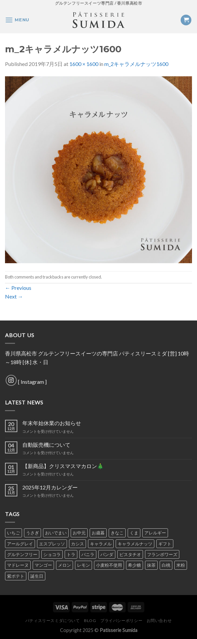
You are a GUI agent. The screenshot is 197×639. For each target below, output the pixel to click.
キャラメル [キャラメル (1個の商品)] (101, 543)
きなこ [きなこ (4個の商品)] (117, 532)
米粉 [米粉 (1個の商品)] (180, 565)
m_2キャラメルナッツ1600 (136, 64)
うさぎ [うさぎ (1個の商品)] (32, 532)
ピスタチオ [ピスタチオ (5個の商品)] (130, 554)
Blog (90, 620)
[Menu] (17, 20)
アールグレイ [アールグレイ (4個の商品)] (20, 543)
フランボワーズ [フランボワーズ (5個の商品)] (162, 554)
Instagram (32, 381)
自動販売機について (46, 444)
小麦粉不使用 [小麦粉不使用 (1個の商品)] (109, 565)
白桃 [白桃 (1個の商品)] (166, 565)
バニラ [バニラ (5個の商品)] (87, 554)
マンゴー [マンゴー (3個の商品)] (43, 565)
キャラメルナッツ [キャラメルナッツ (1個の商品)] (135, 543)
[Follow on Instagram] (11, 380)
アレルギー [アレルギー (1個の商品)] (155, 532)
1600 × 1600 (83, 64)
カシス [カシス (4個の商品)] (77, 543)
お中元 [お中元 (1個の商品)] (79, 532)
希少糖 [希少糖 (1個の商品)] (134, 565)
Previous (18, 288)
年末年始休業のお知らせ (51, 423)
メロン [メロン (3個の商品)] (64, 565)
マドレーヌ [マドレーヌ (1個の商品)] (18, 565)
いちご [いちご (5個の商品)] (13, 532)
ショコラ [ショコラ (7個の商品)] (52, 554)
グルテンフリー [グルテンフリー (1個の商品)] (22, 554)
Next (14, 296)
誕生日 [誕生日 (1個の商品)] (36, 576)
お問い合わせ (159, 620)
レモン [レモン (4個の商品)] (83, 565)
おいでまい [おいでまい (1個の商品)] (56, 532)
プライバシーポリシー (121, 620)
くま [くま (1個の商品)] (134, 532)
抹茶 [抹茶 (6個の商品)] (151, 565)
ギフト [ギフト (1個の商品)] (164, 543)
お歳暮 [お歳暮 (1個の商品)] (98, 532)
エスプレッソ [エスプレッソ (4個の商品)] (52, 543)
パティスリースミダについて (52, 620)
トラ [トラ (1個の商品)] (71, 554)
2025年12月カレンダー (50, 487)
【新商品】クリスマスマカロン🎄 (63, 466)
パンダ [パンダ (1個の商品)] (106, 554)
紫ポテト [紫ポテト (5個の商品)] (15, 576)
